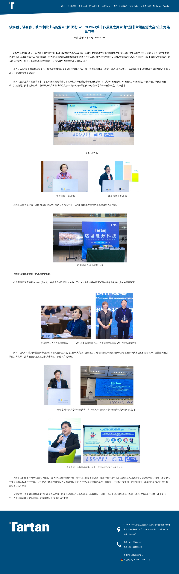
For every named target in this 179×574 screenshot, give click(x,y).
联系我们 (123, 6)
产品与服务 (94, 6)
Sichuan (157, 6)
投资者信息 (145, 6)
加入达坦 (133, 6)
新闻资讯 (71, 6)
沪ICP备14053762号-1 (133, 555)
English (166, 6)
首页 (63, 6)
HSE (115, 6)
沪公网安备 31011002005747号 (137, 560)
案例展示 (106, 6)
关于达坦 (82, 6)
